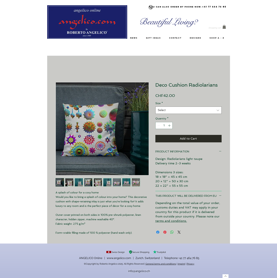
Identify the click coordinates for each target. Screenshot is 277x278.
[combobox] (188, 110)
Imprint (181, 264)
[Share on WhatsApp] (172, 232)
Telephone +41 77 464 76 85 (181, 258)
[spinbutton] (164, 125)
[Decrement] (158, 125)
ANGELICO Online (90, 258)
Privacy (190, 264)
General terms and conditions (160, 264)
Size (159, 103)
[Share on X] (179, 232)
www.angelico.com (119, 258)
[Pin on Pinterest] (165, 232)
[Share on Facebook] (158, 232)
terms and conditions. (171, 221)
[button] (224, 27)
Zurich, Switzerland (147, 258)
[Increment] (169, 125)
